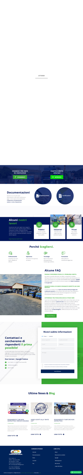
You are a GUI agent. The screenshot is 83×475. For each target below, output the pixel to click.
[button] (76, 472)
